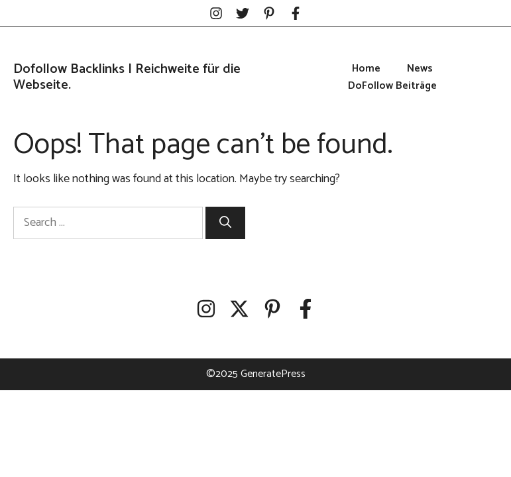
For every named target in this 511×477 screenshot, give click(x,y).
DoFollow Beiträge (392, 86)
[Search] (225, 223)
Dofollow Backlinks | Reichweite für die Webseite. (127, 77)
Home (366, 69)
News (420, 69)
